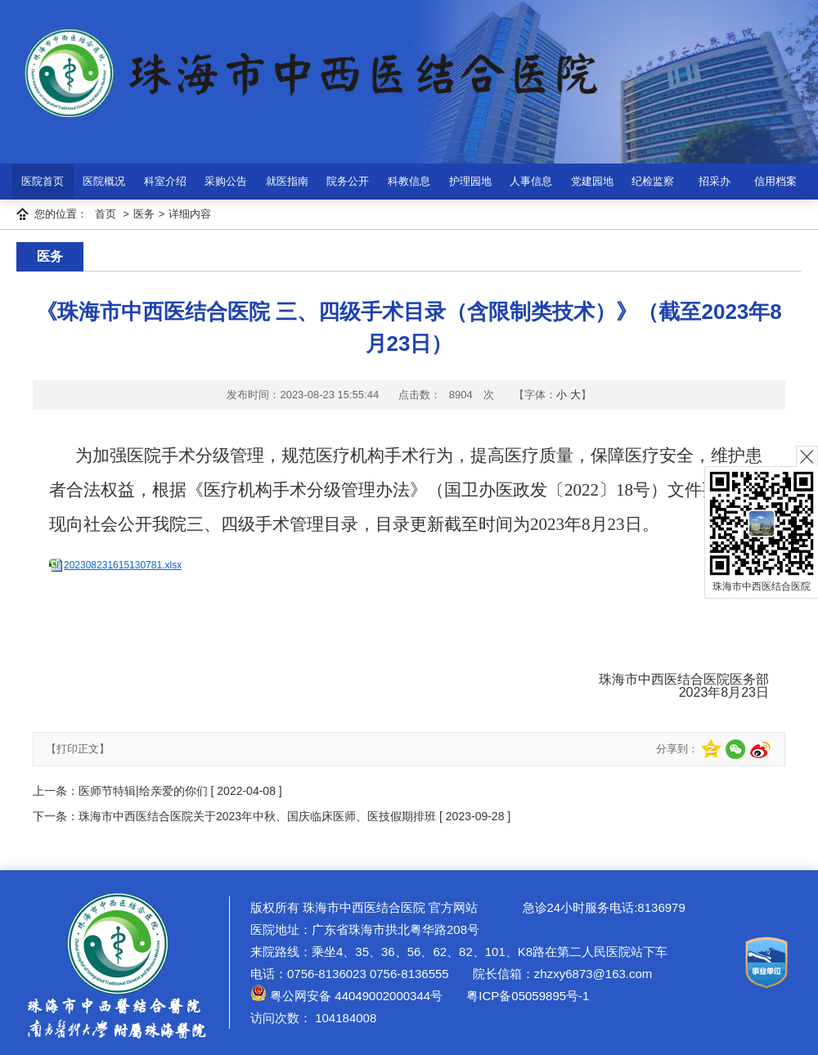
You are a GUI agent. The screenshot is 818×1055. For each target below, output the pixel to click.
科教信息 (409, 181)
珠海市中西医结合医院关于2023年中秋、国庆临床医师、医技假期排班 (257, 816)
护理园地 (470, 181)
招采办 (714, 181)
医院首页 (42, 181)
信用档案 (775, 181)
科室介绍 (165, 181)
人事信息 (531, 181)
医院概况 (104, 181)
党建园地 (592, 181)
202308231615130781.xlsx (123, 565)
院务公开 (347, 181)
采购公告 (225, 181)
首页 (105, 214)
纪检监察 (652, 181)
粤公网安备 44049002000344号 (346, 996)
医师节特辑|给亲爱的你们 (145, 790)
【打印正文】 (78, 749)
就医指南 (287, 181)
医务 (144, 214)
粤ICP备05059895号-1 (526, 996)
